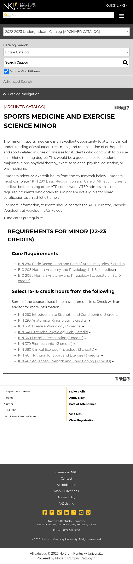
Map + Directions (66, 491)
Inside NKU (11, 410)
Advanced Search (17, 82)
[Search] (7, 15)
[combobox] (66, 31)
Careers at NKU (66, 472)
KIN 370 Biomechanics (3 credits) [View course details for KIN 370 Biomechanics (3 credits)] (45, 344)
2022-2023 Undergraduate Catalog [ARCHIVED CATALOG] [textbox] (52, 32)
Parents (8, 397)
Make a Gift (77, 391)
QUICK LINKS (116, 5)
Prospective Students (17, 391)
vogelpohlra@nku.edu (44, 210)
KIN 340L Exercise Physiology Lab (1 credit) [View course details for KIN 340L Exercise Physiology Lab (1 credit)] (53, 332)
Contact (66, 478)
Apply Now (77, 397)
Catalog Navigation (24, 94)
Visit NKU (75, 414)
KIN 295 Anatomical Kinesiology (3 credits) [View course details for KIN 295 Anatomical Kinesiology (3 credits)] (53, 320)
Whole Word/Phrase (25, 71)
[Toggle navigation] (123, 16)
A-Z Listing (66, 503)
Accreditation (66, 485)
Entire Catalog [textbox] (17, 52)
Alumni (8, 403)
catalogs (41, 553)
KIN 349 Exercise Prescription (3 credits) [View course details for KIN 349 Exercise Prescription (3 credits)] (50, 338)
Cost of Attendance (82, 404)
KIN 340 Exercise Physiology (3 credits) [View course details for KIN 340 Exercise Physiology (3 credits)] (49, 326)
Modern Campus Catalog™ (75, 558)
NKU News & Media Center (20, 416)
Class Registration (81, 420)
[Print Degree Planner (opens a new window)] (116, 107)
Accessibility (66, 497)
